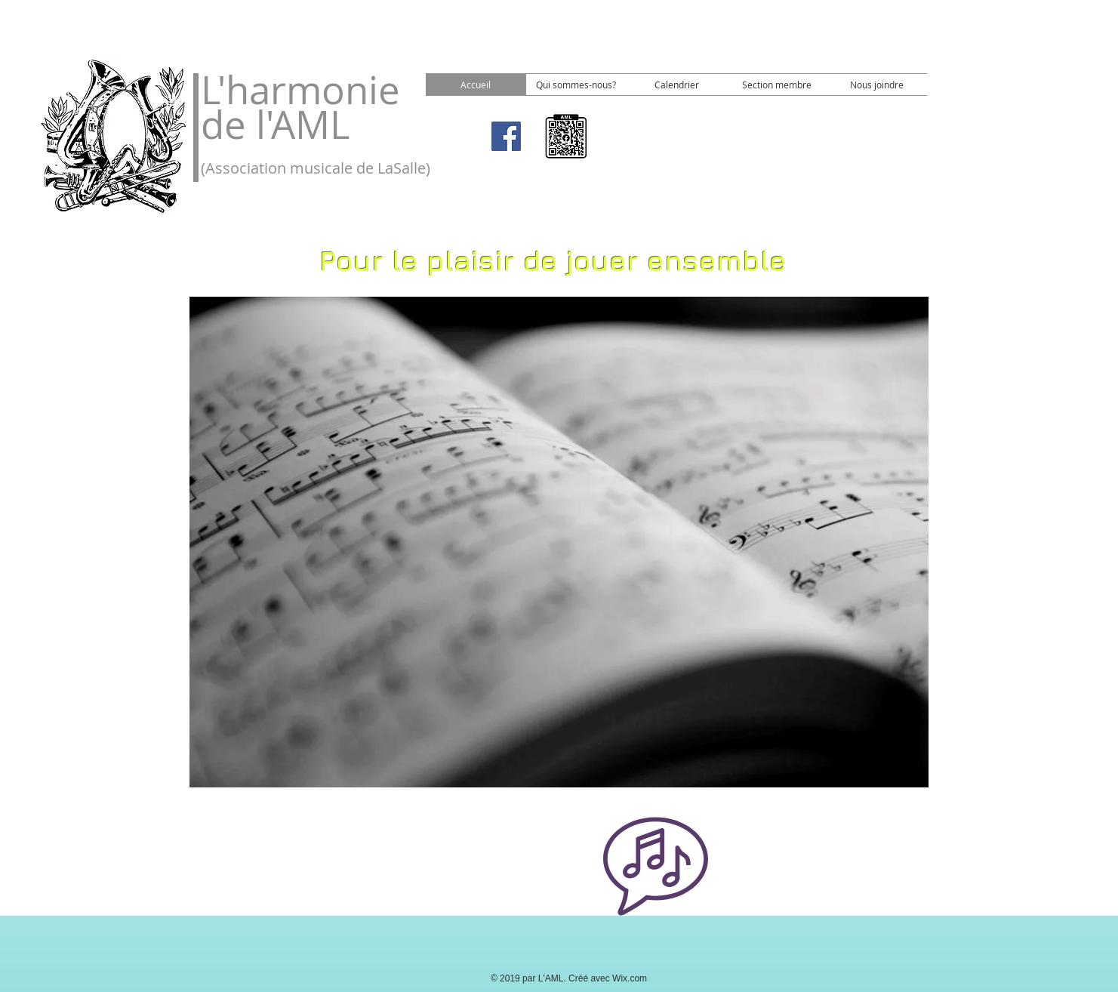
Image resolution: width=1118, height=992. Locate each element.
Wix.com (629, 978)
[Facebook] (506, 136)
